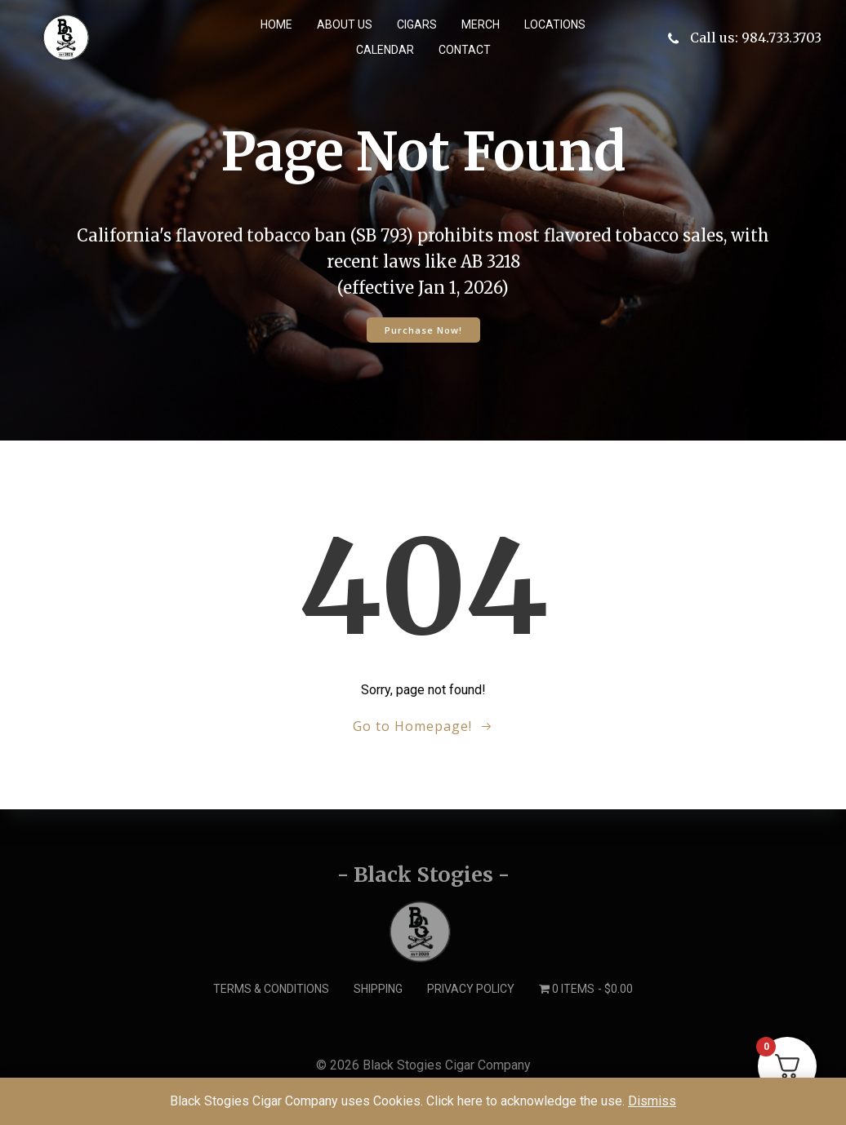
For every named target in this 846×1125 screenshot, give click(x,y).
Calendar (385, 49)
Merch (480, 24)
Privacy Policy (470, 988)
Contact (465, 49)
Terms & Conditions (271, 988)
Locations (555, 24)
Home (276, 24)
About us (344, 24)
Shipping (378, 988)
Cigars (417, 24)
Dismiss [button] (652, 1101)
